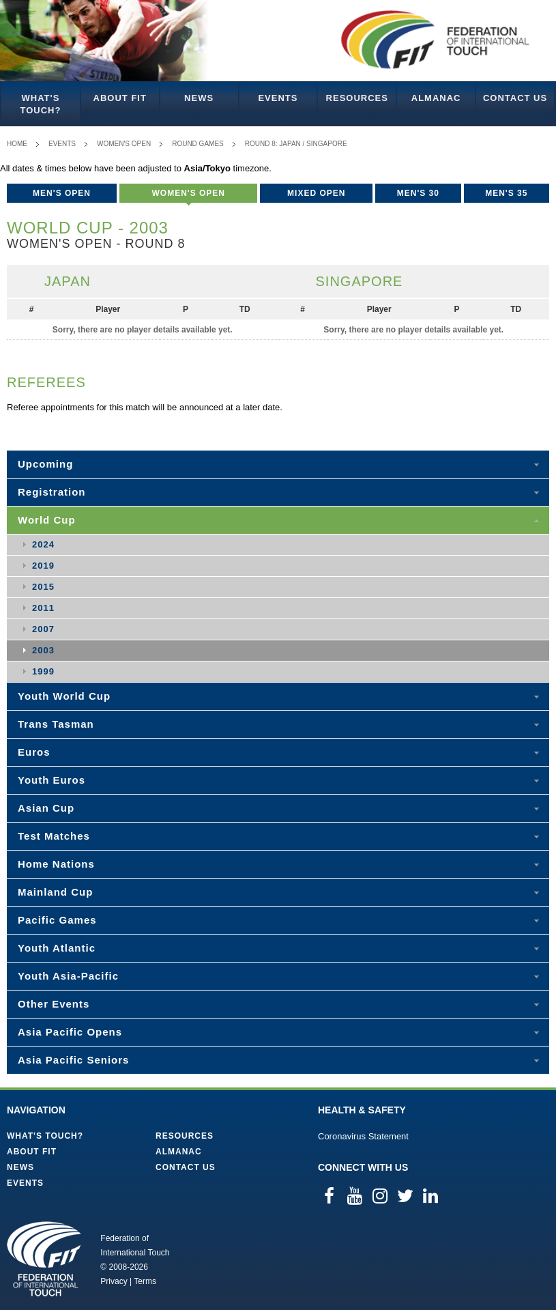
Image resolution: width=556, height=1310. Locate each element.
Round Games (198, 143)
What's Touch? (40, 104)
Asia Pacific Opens (70, 1032)
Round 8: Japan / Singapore (296, 143)
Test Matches (54, 836)
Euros (34, 752)
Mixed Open (316, 193)
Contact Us (515, 98)
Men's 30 (418, 193)
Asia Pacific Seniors (73, 1060)
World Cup (47, 520)
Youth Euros (51, 780)
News (199, 98)
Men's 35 (506, 193)
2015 (43, 587)
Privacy (113, 1281)
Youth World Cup (64, 696)
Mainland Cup (55, 892)
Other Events (53, 1004)
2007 (43, 629)
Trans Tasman (56, 724)
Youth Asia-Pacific (68, 976)
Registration (52, 492)
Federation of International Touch (44, 1258)
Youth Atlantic (57, 948)
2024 (43, 544)
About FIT (120, 98)
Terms (145, 1281)
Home (17, 143)
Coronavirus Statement (363, 1136)
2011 (43, 608)
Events (277, 98)
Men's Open (62, 193)
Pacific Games (57, 920)
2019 (43, 565)
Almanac (436, 98)
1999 (43, 671)
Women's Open (124, 143)
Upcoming (45, 464)
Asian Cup (46, 808)
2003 (43, 650)
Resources (357, 98)
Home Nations (56, 864)
